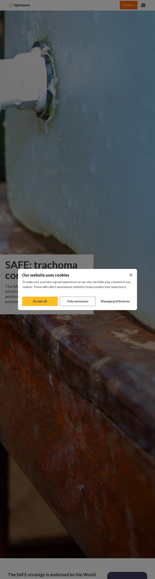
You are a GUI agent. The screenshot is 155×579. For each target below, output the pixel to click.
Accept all (40, 301)
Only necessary (78, 301)
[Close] (131, 275)
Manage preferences (115, 301)
